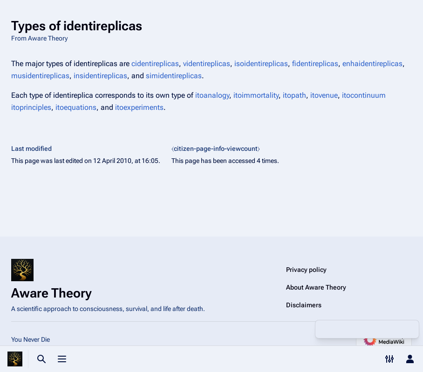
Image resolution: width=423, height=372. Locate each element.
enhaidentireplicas (372, 63)
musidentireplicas (40, 75)
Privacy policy (306, 269)
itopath (294, 95)
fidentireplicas (315, 63)
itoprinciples (31, 107)
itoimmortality (256, 95)
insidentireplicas (100, 75)
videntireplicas (206, 63)
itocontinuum (364, 95)
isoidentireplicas (261, 63)
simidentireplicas (174, 75)
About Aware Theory (316, 287)
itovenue (324, 95)
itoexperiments (139, 107)
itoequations (75, 107)
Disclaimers (303, 305)
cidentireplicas (155, 63)
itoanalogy (212, 95)
